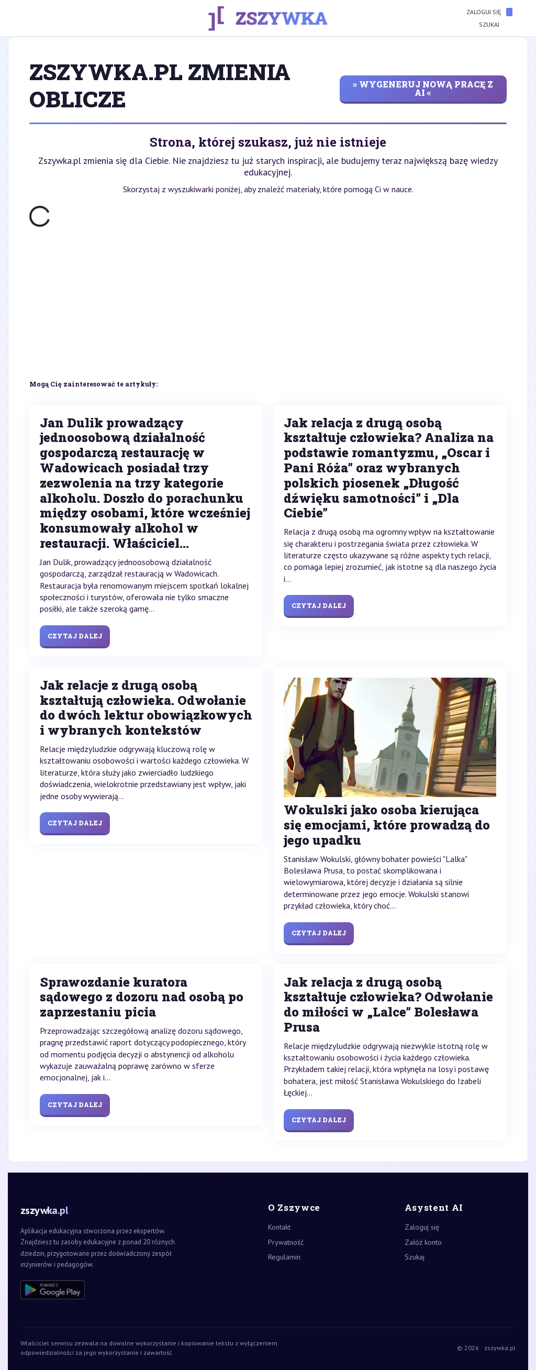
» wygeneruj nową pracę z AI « (423, 88)
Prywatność (286, 1242)
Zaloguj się (489, 12)
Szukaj (495, 24)
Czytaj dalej (75, 636)
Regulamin (284, 1257)
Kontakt (279, 1227)
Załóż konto (423, 1242)
